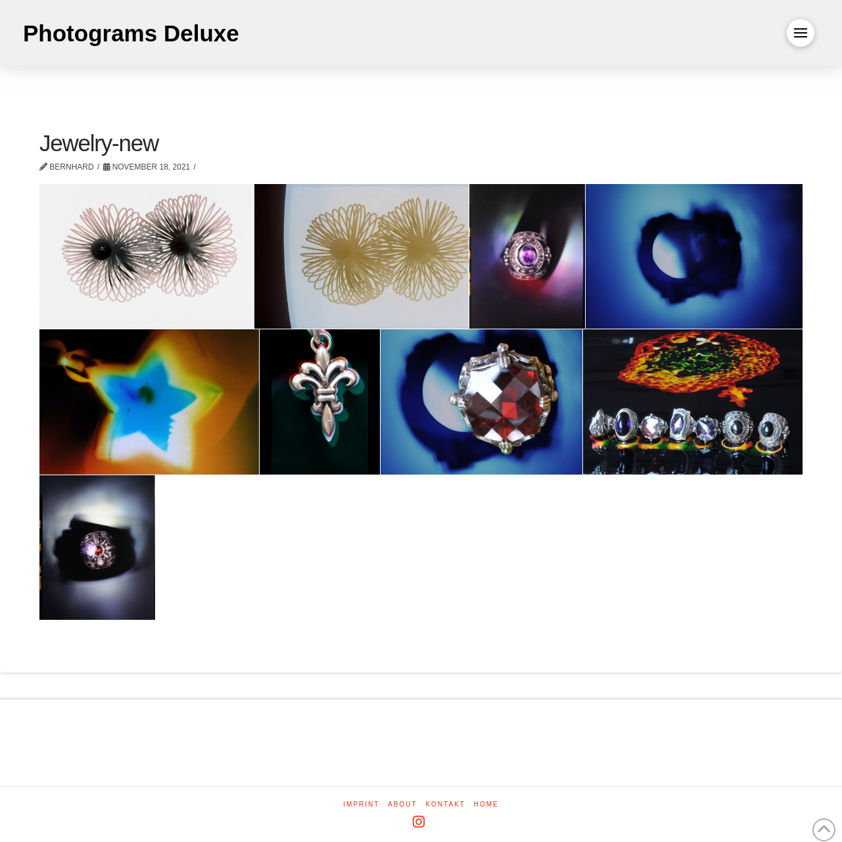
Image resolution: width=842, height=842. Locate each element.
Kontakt (445, 804)
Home (486, 804)
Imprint (361, 804)
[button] (800, 33)
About (402, 804)
